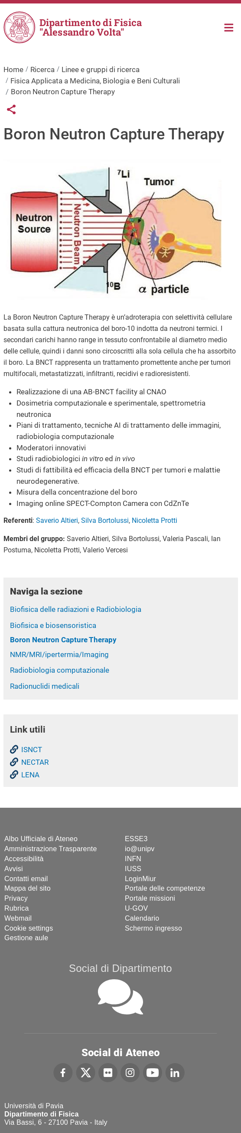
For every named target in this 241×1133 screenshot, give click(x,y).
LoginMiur (140, 878)
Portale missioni (150, 898)
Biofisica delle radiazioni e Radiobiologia (75, 609)
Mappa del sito (27, 888)
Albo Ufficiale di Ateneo (41, 838)
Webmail (18, 918)
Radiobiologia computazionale (59, 670)
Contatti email (26, 878)
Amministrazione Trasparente (50, 848)
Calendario (142, 918)
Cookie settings (28, 928)
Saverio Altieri (57, 520)
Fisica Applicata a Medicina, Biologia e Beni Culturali (95, 80)
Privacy (16, 898)
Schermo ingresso (153, 928)
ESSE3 (136, 838)
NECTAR (35, 762)
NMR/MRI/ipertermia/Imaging (59, 654)
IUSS (133, 868)
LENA (30, 774)
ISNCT (31, 749)
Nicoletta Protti (154, 520)
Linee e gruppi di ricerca (101, 69)
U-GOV (136, 908)
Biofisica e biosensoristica (53, 625)
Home (229, 26)
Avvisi (13, 868)
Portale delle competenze (165, 888)
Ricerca (42, 69)
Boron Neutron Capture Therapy (63, 639)
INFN (133, 858)
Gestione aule (26, 937)
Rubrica (16, 908)
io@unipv (140, 848)
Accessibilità (24, 858)
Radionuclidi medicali (44, 686)
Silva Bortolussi (105, 520)
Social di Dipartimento (120, 968)
